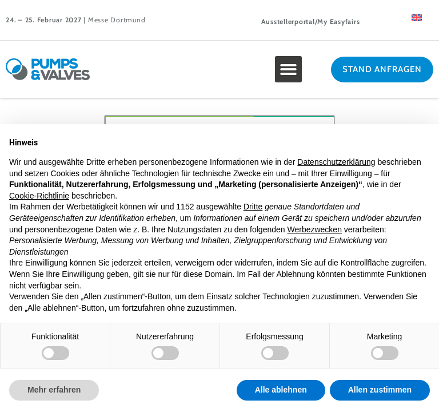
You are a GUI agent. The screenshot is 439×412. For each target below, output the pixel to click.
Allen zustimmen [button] (380, 389)
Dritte (253, 206)
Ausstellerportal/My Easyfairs (310, 21)
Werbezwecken (314, 229)
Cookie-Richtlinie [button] (39, 195)
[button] (288, 69)
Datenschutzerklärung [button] (336, 162)
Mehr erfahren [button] (54, 389)
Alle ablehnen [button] (281, 389)
